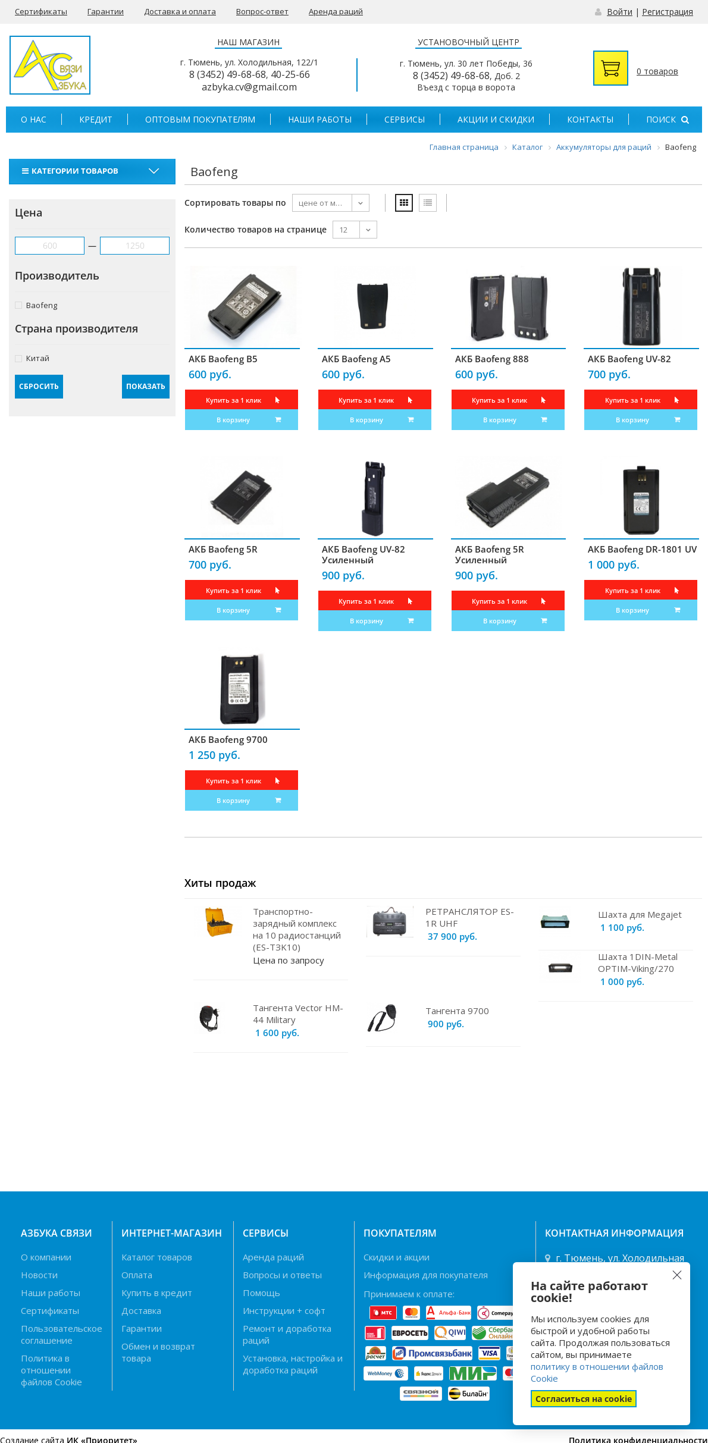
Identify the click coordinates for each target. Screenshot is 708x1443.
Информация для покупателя (426, 1275)
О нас (33, 119)
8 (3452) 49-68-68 (227, 74)
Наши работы (320, 119)
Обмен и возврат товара (158, 1352)
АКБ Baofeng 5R (223, 549)
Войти (619, 11)
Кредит (95, 119)
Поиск (667, 119)
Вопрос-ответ (262, 11)
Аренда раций (336, 11)
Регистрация (667, 11)
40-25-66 (290, 74)
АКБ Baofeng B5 (223, 358)
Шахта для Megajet (640, 914)
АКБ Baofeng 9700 (228, 739)
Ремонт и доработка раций (287, 1334)
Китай (32, 358)
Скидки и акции (397, 1257)
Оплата (136, 1275)
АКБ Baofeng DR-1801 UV (642, 549)
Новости (39, 1275)
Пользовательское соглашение (61, 1334)
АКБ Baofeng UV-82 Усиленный (363, 554)
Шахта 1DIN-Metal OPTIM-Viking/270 (638, 962)
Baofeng (36, 305)
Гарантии (105, 11)
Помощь (261, 1292)
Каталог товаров (156, 1257)
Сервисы (404, 119)
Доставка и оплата (180, 11)
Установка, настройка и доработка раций (293, 1364)
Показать (145, 386)
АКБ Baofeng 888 (492, 358)
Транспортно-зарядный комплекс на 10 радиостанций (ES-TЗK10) (297, 929)
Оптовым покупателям (200, 119)
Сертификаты (41, 11)
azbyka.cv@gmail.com (249, 86)
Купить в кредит (156, 1292)
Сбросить (39, 386)
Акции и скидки (496, 119)
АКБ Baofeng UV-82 (629, 358)
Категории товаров (71, 170)
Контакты (590, 119)
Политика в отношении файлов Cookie (51, 1370)
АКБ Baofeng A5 (356, 358)
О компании (46, 1257)
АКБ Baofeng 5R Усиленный (489, 554)
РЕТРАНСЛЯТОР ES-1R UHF (469, 917)
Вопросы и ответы (282, 1275)
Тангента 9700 (457, 1011)
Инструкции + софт (284, 1310)
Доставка (141, 1310)
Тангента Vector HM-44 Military (298, 1013)
